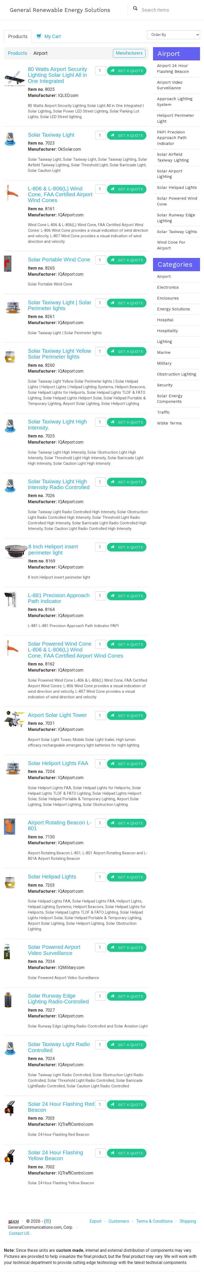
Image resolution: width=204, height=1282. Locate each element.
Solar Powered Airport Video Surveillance (54, 950)
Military (164, 363)
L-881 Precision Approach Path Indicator (59, 598)
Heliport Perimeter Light (175, 118)
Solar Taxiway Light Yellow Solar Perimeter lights (59, 354)
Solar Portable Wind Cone (59, 259)
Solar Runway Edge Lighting (176, 218)
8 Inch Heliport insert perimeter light (53, 549)
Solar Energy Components (169, 399)
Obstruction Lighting (176, 374)
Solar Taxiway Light (51, 135)
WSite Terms (169, 423)
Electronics (168, 287)
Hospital (165, 320)
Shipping (188, 1221)
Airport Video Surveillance (169, 85)
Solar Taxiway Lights (177, 231)
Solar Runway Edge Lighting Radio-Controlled (58, 998)
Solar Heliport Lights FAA (58, 763)
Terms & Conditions (154, 1221)
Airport (164, 276)
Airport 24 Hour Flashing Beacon (173, 68)
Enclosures (168, 298)
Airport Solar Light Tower (57, 715)
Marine (164, 352)
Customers (119, 1221)
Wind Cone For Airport (171, 245)
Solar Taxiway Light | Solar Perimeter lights (59, 305)
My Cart (49, 36)
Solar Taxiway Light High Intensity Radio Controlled (59, 484)
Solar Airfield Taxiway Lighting (173, 157)
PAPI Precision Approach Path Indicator (171, 138)
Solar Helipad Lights (52, 876)
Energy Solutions (173, 309)
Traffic (163, 412)
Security (165, 385)
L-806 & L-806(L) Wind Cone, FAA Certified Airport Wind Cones (60, 194)
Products (18, 36)
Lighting (164, 341)
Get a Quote (126, 70)
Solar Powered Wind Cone (177, 201)
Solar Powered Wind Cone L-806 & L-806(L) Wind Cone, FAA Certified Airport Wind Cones (75, 650)
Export (95, 1221)
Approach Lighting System (175, 101)
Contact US (19, 1233)
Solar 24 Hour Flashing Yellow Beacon (55, 1155)
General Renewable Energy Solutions (60, 10)
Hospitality (167, 330)
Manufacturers (129, 53)
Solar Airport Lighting (169, 174)
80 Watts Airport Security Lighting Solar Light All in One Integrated (57, 75)
